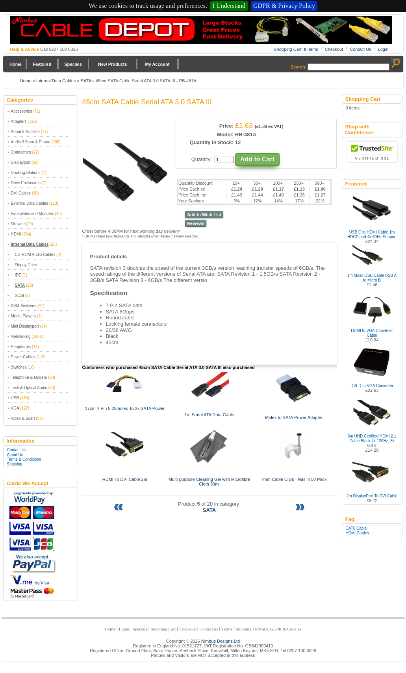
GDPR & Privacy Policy (284, 5)
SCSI (19, 295)
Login (383, 49)
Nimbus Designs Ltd (220, 641)
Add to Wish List (204, 214)
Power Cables (23, 357)
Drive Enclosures (26, 183)
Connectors (21, 152)
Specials (73, 64)
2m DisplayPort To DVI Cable (372, 496)
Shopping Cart (163, 629)
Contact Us (360, 49)
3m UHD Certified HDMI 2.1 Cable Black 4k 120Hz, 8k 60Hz (372, 441)
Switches (19, 367)
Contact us (209, 629)
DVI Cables (21, 193)
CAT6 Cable (356, 528)
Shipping (14, 464)
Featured (42, 64)
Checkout (334, 49)
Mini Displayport (25, 326)
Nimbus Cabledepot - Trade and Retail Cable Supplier (201, 30)
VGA (15, 408)
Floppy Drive (26, 265)
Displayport (21, 162)
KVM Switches (23, 306)
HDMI (16, 234)
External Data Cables (29, 203)
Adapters (19, 121)
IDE (18, 275)
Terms (226, 629)
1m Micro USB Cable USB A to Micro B (372, 277)
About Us (15, 454)
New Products (112, 64)
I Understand (229, 5)
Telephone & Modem (29, 377)
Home (15, 64)
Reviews (195, 223)
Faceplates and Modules (32, 213)
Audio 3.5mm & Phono (30, 142)
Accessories (21, 111)
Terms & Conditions (24, 459)
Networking (21, 336)
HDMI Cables (357, 533)
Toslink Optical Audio (29, 388)
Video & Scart (23, 418)
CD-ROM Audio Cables (35, 254)
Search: (298, 67)
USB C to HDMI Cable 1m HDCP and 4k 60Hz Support (372, 234)
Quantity (200, 159)
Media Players (23, 316)
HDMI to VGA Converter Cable (372, 332)
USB (15, 398)
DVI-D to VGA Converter (371, 386)
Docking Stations (26, 173)
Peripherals (21, 347)
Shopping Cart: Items (296, 49)
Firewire (18, 224)
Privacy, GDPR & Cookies (278, 629)
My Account (157, 64)
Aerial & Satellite (25, 132)
